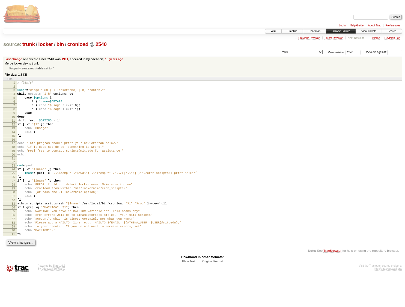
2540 (101, 44)
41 (13, 264)
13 (13, 137)
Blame (376, 37)
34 (13, 231)
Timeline (292, 31)
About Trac (374, 25)
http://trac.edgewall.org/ (388, 299)
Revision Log (392, 37)
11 (13, 128)
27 (13, 199)
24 (13, 185)
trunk (28, 44)
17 (13, 155)
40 (13, 259)
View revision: (336, 52)
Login (342, 25)
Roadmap (314, 31)
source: (12, 44)
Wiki (273, 31)
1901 (64, 59)
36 (13, 240)
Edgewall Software (52, 299)
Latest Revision (333, 37)
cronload (78, 44)
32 (13, 222)
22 (13, 177)
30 (13, 213)
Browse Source (341, 31)
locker (45, 44)
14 (13, 142)
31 (13, 217)
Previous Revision (309, 37)
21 (13, 173)
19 (13, 164)
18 (13, 159)
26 (13, 194)
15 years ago (114, 59)
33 (13, 227)
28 (13, 203)
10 (13, 123)
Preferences (393, 25)
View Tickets (368, 31)
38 (13, 250)
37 (13, 245)
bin (60, 44)
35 (13, 236)
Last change (13, 59)
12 (13, 133)
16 (13, 151)
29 (13, 208)
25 (13, 190)
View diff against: (384, 52)
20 (13, 169)
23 (13, 180)
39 (13, 254)
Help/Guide (357, 25)
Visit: (285, 51)
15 (13, 147)
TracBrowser (332, 281)
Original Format (212, 292)
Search (392, 31)
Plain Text (188, 292)
